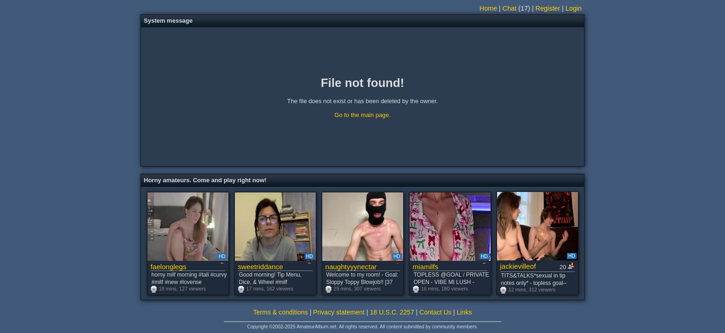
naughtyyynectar (351, 267)
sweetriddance (260, 267)
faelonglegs (168, 267)
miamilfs (426, 267)
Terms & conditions (280, 312)
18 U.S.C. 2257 (392, 312)
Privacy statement (338, 312)
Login (573, 8)
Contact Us (435, 312)
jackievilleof (518, 266)
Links (464, 312)
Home (488, 8)
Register (547, 8)
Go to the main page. (362, 114)
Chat (509, 8)
